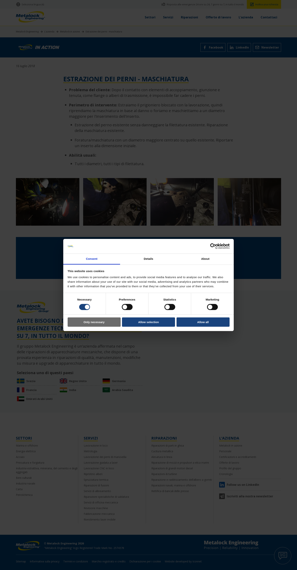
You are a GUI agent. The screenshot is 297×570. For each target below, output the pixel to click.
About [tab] (205, 258)
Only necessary (94, 322)
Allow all (203, 322)
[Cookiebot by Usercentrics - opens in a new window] (213, 246)
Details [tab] (148, 258)
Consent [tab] (92, 258)
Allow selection (148, 322)
